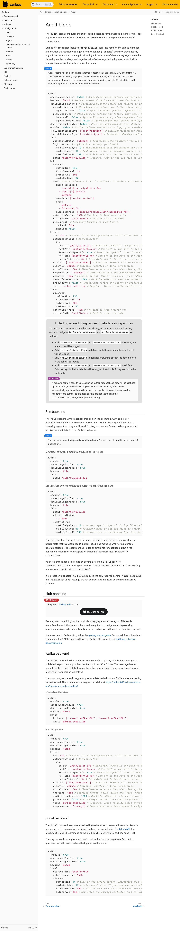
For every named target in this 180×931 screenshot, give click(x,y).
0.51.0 (157, 12)
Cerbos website (169, 4)
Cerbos (5, 12)
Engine (9, 40)
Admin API (124, 829)
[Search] (42, 4)
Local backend (157, 34)
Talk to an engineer (68, 4)
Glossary (8, 84)
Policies (7, 24)
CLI (5, 72)
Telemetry (10, 63)
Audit (8, 32)
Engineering (9, 88)
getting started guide (99, 635)
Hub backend (157, 27)
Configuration (10, 28)
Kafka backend (157, 30)
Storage (9, 59)
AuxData (10, 36)
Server (9, 55)
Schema (9, 51)
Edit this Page (172, 12)
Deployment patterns (13, 68)
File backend (156, 23)
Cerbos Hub (65, 604)
